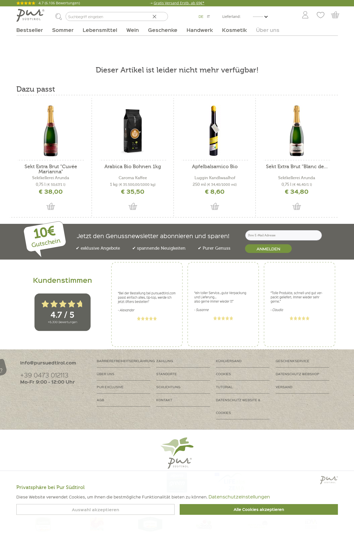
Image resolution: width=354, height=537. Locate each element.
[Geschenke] (162, 29)
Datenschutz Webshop (297, 374)
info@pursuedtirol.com (48, 362)
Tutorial (224, 387)
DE (201, 16)
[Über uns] (265, 29)
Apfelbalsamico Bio (215, 166)
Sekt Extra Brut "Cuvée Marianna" (51, 169)
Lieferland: (231, 16)
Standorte (166, 374)
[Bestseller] (31, 29)
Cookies (223, 374)
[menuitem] (305, 15)
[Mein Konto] (305, 15)
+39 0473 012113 (44, 375)
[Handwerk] (199, 29)
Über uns (105, 374)
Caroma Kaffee (133, 178)
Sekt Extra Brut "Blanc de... (297, 166)
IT (208, 16)
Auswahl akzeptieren (95, 509)
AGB (100, 400)
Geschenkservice (292, 361)
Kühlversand (228, 361)
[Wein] (132, 29)
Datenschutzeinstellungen (239, 496)
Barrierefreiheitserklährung (126, 361)
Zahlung (164, 361)
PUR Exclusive (110, 387)
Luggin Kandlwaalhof (214, 178)
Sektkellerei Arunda (50, 178)
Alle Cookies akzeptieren (259, 509)
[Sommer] (62, 29)
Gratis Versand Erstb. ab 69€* (179, 3)
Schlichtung (168, 387)
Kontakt (164, 400)
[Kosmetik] (234, 29)
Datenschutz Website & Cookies (238, 406)
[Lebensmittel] (100, 29)
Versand (284, 387)
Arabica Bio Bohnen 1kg (132, 166)
